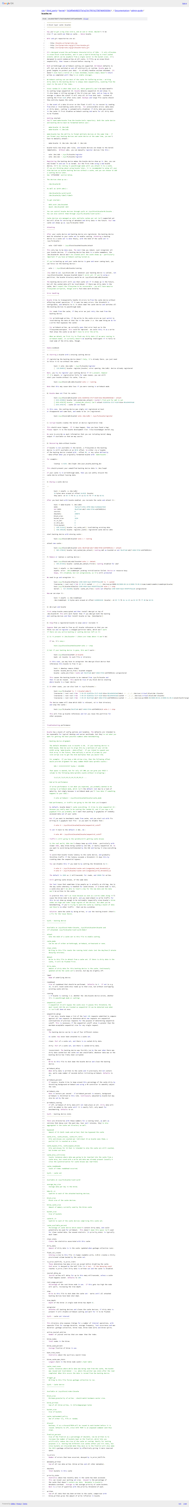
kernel (62, 10)
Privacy (18, 1504)
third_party (52, 10)
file (86, 19)
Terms (25, 1504)
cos (43, 10)
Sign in (184, 3)
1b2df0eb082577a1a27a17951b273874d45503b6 (89, 10)
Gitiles (13, 1504)
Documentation (122, 10)
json (185, 1504)
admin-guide (137, 10)
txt (180, 1504)
